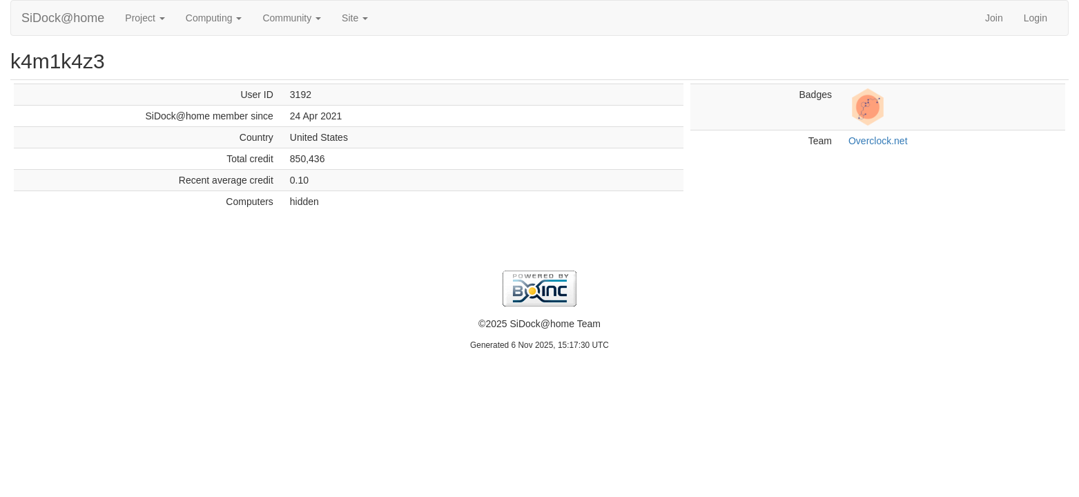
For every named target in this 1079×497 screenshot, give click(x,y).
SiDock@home (62, 18)
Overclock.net (878, 140)
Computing (214, 17)
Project (144, 17)
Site (355, 17)
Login (1035, 17)
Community (291, 17)
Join (994, 17)
